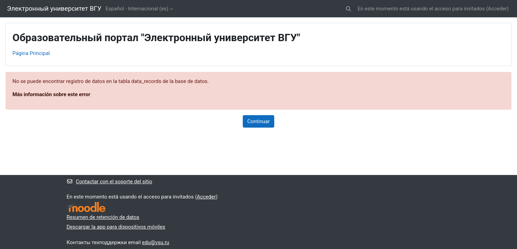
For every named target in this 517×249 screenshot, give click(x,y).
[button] (348, 9)
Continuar (258, 121)
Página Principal (31, 53)
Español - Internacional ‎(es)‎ (136, 9)
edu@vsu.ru (155, 242)
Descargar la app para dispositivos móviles (116, 227)
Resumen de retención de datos (103, 217)
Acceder (497, 9)
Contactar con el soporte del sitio (109, 181)
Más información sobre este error (51, 94)
